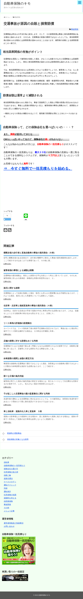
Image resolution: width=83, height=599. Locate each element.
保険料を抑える (10, 498)
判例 (5, 488)
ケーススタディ (10, 482)
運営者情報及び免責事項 (13, 523)
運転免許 (7, 491)
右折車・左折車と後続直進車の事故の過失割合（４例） (29, 305)
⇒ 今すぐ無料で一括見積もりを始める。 (38, 168)
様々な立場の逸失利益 (14, 376)
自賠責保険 (8, 501)
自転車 (6, 462)
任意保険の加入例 (11, 472)
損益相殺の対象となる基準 (15, 439)
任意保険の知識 (10, 495)
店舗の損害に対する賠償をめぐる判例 (21, 341)
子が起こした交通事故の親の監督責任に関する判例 (27, 394)
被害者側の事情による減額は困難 (19, 270)
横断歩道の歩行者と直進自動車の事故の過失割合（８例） (30, 253)
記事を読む (7, 264)
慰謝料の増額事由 (12, 433)
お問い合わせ (9, 526)
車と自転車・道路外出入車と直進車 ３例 (23, 411)
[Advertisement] (22, 189)
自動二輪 (7, 475)
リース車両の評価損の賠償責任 (18, 323)
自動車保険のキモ (17, 3)
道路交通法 (8, 478)
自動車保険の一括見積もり (14, 465)
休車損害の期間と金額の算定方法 (19, 358)
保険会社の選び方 (11, 469)
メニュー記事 (9, 511)
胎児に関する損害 (12, 288)
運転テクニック (10, 485)
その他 (6, 508)
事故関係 (74, 29)
